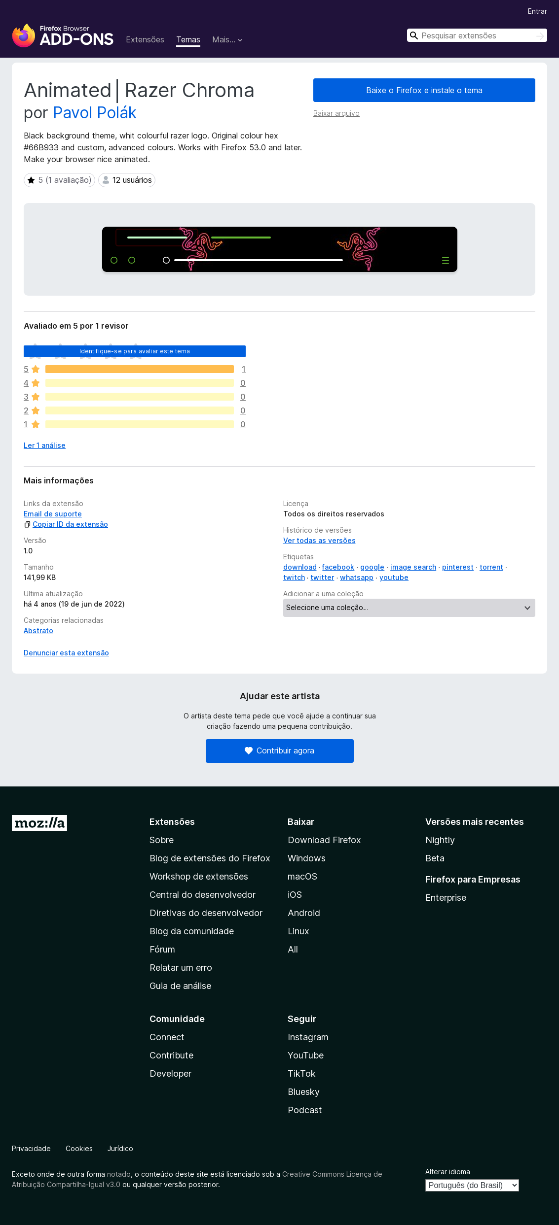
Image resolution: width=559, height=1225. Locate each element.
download (300, 567)
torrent (491, 567)
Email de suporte (53, 514)
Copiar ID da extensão (66, 524)
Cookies (79, 1148)
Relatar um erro (180, 967)
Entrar (537, 11)
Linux (298, 931)
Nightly (440, 840)
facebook (338, 567)
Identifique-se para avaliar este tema (134, 351)
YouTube (306, 1055)
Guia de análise (180, 986)
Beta (435, 858)
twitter (322, 577)
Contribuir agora (279, 750)
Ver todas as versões (319, 540)
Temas (188, 39)
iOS (295, 894)
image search (413, 567)
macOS (302, 876)
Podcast (305, 1110)
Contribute (171, 1055)
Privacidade (31, 1148)
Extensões (145, 39)
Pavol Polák (95, 112)
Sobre (161, 840)
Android (304, 913)
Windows (307, 858)
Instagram (308, 1037)
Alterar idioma (447, 1171)
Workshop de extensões (198, 876)
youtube (394, 577)
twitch (294, 577)
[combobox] (477, 35)
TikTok (302, 1073)
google (372, 567)
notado (119, 1174)
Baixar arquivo (336, 113)
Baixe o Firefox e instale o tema (424, 90)
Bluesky (304, 1092)
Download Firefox (324, 840)
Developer (170, 1073)
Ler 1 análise (45, 445)
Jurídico (120, 1148)
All (293, 949)
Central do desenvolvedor (202, 894)
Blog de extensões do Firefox (209, 858)
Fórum (162, 949)
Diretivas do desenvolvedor (205, 913)
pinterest (458, 567)
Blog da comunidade (191, 931)
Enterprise (445, 897)
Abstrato (38, 630)
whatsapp (356, 577)
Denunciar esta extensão (66, 652)
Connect (167, 1037)
